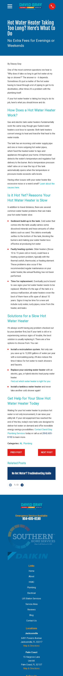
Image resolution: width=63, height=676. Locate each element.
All (21, 443)
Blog (31, 615)
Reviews (31, 609)
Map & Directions (31, 645)
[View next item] (22, 485)
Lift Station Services (31, 598)
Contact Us (31, 620)
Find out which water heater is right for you (30, 381)
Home (31, 571)
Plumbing (27, 443)
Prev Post (16, 452)
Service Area (31, 604)
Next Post (47, 452)
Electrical (31, 593)
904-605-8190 (31, 519)
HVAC (31, 582)
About (31, 576)
